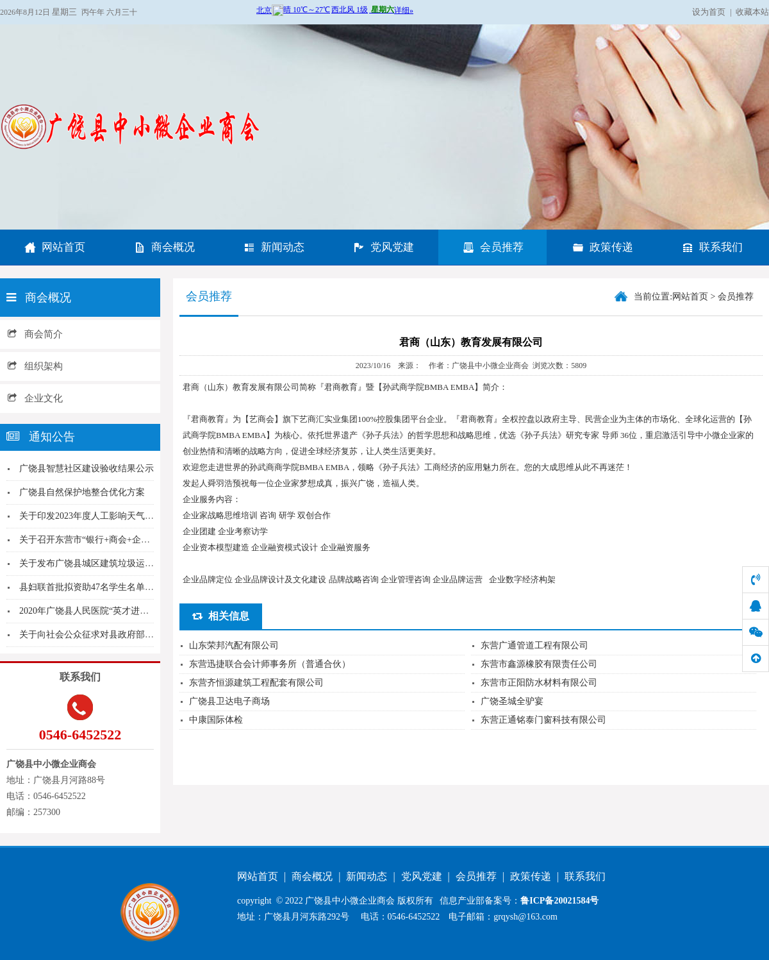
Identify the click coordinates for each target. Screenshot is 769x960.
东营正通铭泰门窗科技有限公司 (543, 720)
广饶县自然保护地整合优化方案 (82, 492)
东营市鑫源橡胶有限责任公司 (539, 664)
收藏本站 (752, 12)
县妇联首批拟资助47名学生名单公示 (91, 587)
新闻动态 (273, 247)
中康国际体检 (216, 720)
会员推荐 (493, 247)
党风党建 (383, 247)
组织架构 (35, 366)
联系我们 (712, 247)
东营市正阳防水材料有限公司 (539, 682)
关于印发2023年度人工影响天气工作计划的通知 (113, 516)
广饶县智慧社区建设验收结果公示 (86, 468)
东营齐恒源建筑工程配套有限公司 (256, 682)
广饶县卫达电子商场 (229, 701)
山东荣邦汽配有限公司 (234, 645)
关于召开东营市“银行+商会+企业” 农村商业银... (113, 539)
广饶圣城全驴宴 (512, 701)
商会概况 (164, 247)
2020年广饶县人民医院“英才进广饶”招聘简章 (108, 611)
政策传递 (602, 247)
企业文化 (35, 398)
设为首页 (708, 12)
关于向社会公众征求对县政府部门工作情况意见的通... (126, 634)
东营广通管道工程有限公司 (534, 645)
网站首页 (54, 247)
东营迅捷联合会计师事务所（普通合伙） (270, 664)
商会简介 (35, 334)
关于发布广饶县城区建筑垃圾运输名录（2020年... (117, 563)
